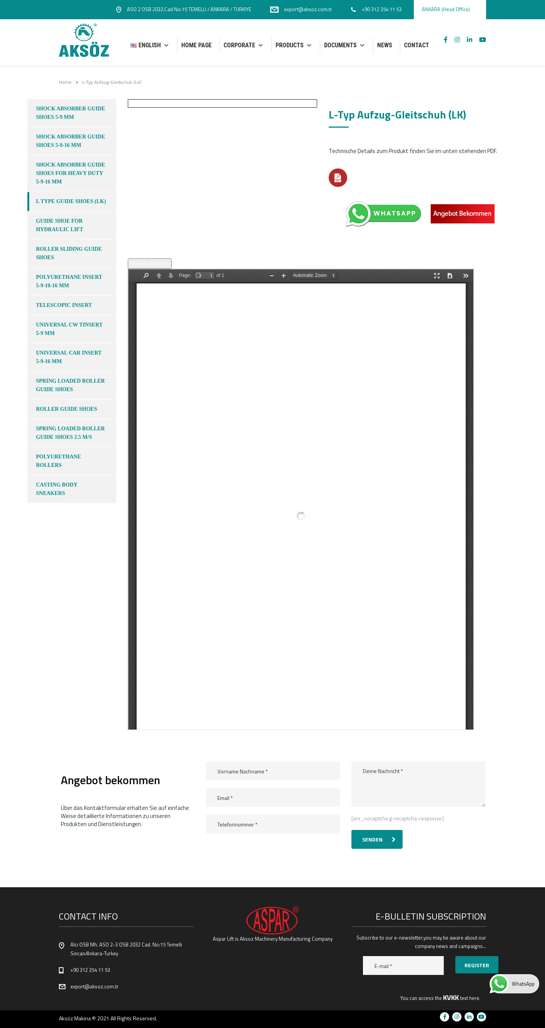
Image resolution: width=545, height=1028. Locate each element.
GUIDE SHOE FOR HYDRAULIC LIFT (60, 225)
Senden (379, 839)
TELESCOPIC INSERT (64, 305)
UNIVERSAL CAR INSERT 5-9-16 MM (69, 357)
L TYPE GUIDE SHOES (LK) (71, 201)
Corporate (244, 45)
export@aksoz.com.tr (94, 986)
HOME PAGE (196, 45)
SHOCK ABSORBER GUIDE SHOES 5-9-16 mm (70, 141)
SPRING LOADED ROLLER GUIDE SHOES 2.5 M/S (70, 433)
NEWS (384, 45)
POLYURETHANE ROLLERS (58, 461)
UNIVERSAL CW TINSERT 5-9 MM (69, 329)
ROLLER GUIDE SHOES (66, 409)
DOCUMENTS (344, 45)
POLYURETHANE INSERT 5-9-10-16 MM (69, 281)
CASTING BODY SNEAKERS (57, 489)
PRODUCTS (294, 45)
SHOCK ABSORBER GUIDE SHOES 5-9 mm (70, 113)
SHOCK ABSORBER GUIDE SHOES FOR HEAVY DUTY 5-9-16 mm (70, 173)
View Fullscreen (150, 263)
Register (477, 965)
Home (65, 82)
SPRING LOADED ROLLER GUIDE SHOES (70, 385)
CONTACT (416, 45)
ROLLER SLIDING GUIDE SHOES (69, 253)
